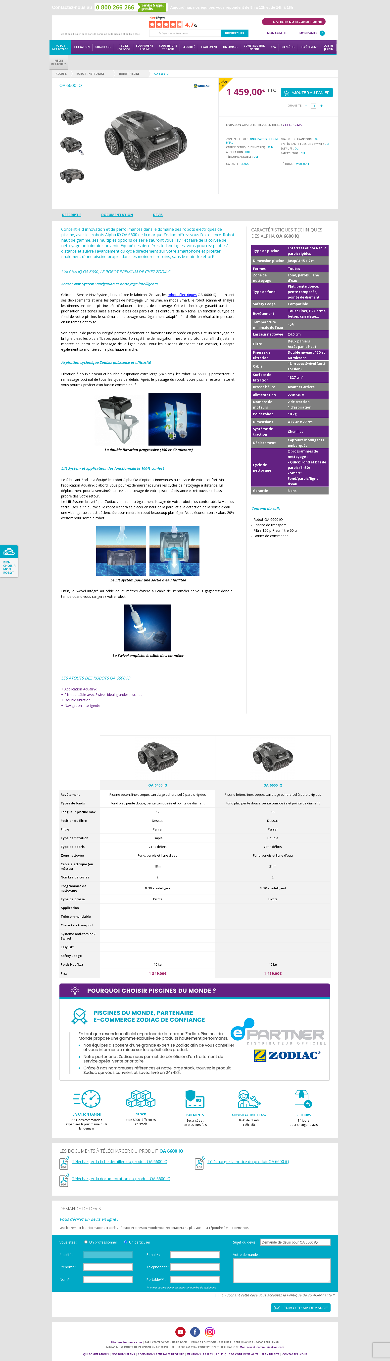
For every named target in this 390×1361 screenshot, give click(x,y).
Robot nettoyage (60, 47)
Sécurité (189, 47)
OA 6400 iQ (157, 785)
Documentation (117, 214)
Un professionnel (103, 1242)
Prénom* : (67, 1267)
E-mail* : (153, 1254)
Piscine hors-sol (123, 47)
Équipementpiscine (144, 47)
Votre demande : (246, 1254)
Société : (66, 1254)
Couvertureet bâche (168, 47)
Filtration (82, 47)
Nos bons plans (123, 1354)
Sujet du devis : (245, 1242)
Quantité (294, 105)
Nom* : (65, 1279)
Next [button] (71, 190)
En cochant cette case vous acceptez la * (278, 1295)
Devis (158, 214)
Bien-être (288, 47)
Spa (273, 47)
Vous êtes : (68, 1242)
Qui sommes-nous (96, 1354)
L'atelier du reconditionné (297, 21)
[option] (71, 117)
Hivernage (230, 47)
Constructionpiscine (254, 47)
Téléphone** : (157, 1267)
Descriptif (71, 214)
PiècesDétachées (58, 62)
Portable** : (156, 1279)
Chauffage (103, 47)
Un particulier (139, 1242)
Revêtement (309, 47)
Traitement (209, 47)
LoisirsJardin (329, 47)
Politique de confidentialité (309, 1295)
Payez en (223, 82)
